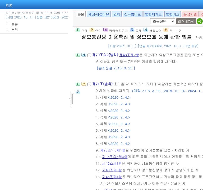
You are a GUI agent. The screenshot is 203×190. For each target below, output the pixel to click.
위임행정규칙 (115, 30)
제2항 (134, 54)
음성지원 (190, 14)
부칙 (13, 29)
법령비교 (172, 14)
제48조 (124, 54)
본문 (13, 24)
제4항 (122, 156)
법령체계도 (153, 14)
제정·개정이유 (98, 14)
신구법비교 (132, 14)
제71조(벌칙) (103, 83)
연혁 (116, 14)
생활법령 (153, 30)
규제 (136, 30)
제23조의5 (108, 150)
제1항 (121, 150)
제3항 (117, 169)
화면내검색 (186, 21)
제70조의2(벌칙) (105, 54)
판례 (82, 30)
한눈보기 (173, 30)
